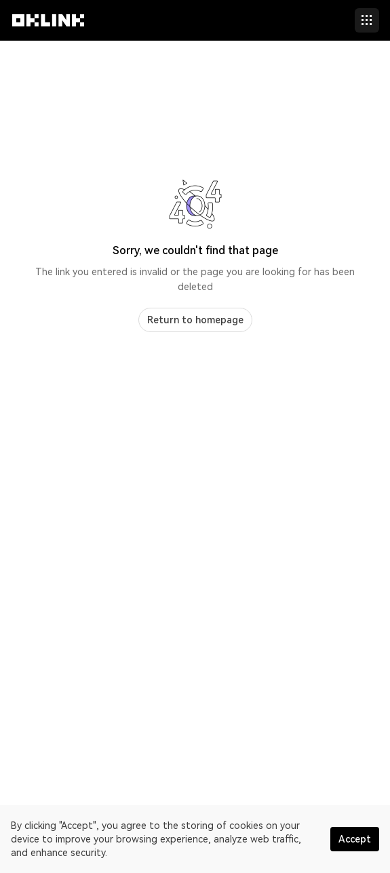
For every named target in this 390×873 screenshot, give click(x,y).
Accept (354, 839)
